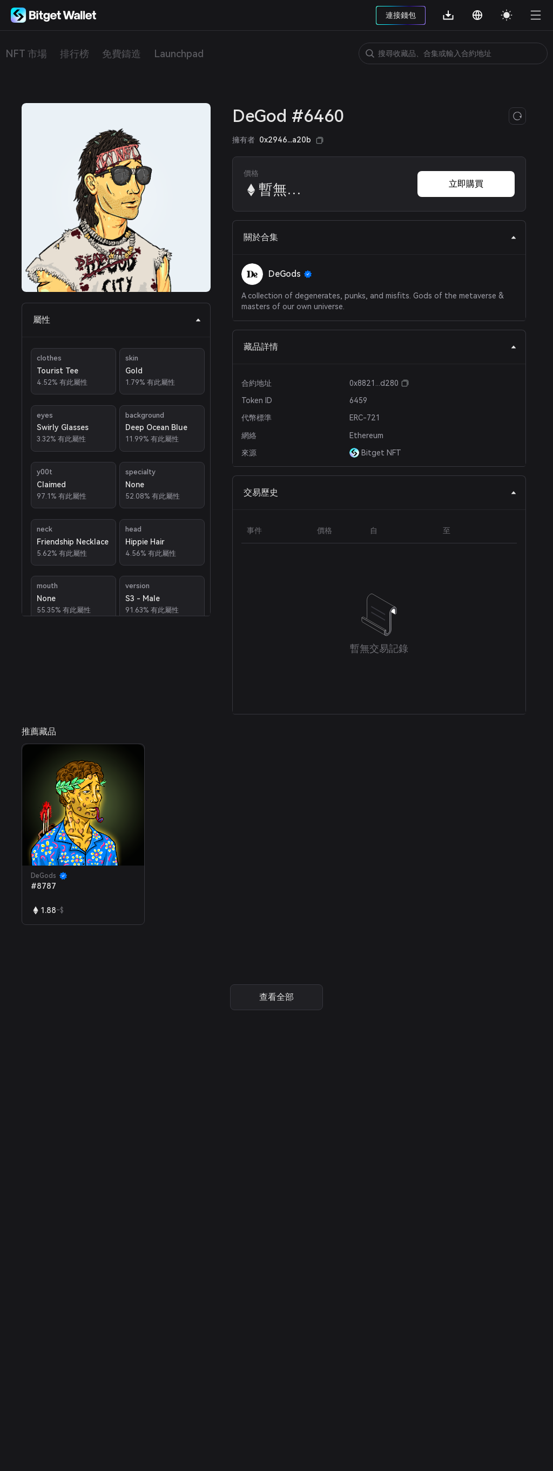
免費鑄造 (121, 53)
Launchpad (179, 53)
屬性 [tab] (117, 320)
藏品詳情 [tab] (380, 347)
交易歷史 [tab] (380, 492)
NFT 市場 (26, 53)
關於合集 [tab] (380, 237)
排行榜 (74, 53)
